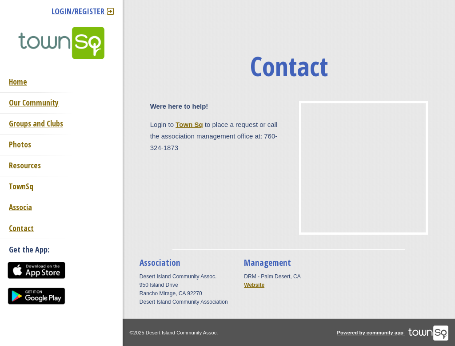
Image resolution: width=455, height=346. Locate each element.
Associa (20, 207)
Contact (21, 228)
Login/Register (83, 11)
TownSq (21, 186)
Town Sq (189, 124)
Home (18, 82)
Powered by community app (393, 332)
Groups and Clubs (36, 123)
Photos (20, 144)
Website (254, 285)
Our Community (34, 103)
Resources (25, 165)
